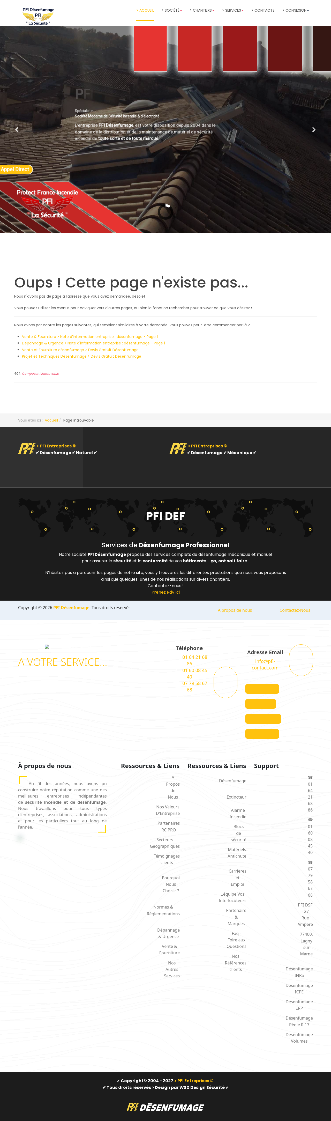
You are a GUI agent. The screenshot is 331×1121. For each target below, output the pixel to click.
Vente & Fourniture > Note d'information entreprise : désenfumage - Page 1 (90, 336)
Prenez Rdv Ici (166, 592)
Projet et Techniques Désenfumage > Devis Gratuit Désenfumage (81, 356)
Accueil (51, 420)
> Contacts (263, 10)
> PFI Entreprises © (56, 446)
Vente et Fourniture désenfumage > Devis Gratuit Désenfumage (80, 349)
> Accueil (145, 10)
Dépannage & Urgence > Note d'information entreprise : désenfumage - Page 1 (93, 343)
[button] (17, 130)
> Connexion (295, 10)
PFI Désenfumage (71, 607)
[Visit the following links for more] (262, 689)
